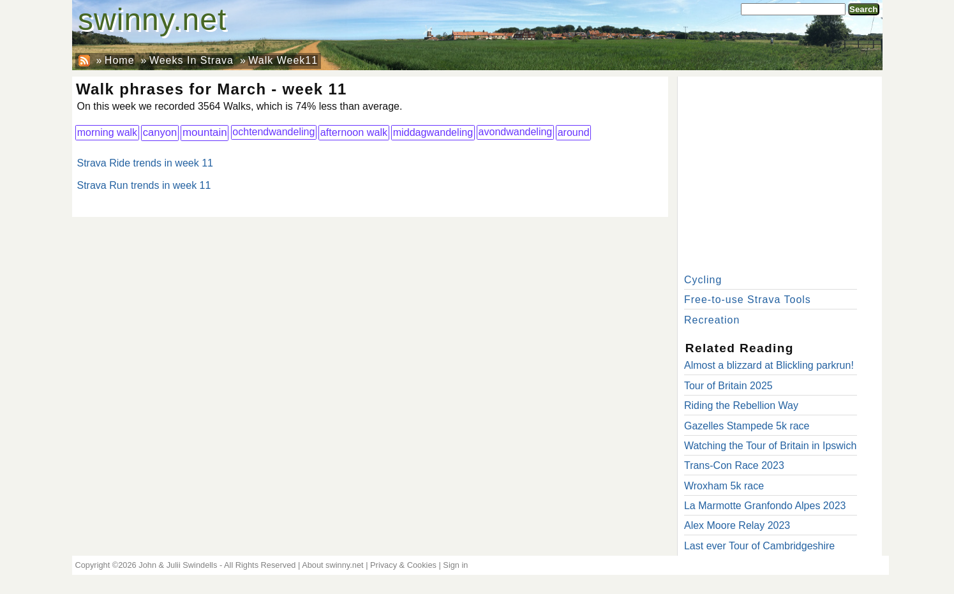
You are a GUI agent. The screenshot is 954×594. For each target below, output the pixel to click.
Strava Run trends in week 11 (144, 185)
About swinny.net (333, 565)
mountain (205, 132)
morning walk (107, 132)
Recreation (712, 320)
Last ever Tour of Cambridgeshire (759, 545)
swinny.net (152, 19)
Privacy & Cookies (403, 565)
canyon (160, 132)
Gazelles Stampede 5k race (747, 425)
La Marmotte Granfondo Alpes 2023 (765, 505)
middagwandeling (433, 132)
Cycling (703, 279)
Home (120, 60)
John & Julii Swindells (177, 565)
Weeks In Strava (191, 60)
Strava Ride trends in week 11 (145, 163)
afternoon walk (354, 132)
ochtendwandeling (273, 131)
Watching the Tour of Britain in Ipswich (770, 445)
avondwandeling (516, 131)
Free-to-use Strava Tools (747, 299)
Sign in (455, 565)
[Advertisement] (780, 172)
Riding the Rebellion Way (741, 405)
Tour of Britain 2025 (728, 385)
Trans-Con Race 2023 (734, 465)
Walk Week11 (283, 60)
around (574, 132)
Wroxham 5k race (724, 485)
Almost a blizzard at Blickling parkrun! (769, 365)
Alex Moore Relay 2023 (737, 525)
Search (863, 9)
